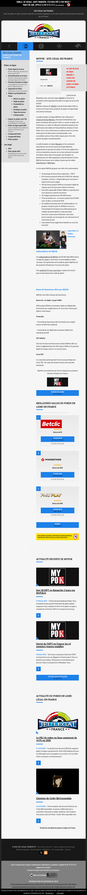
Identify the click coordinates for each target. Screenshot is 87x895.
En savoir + (50, 893)
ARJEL (61, 98)
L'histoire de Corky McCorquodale (54, 798)
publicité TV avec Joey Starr (50, 270)
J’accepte (60, 893)
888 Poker (51, 163)
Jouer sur (57, 439)
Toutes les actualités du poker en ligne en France (57, 828)
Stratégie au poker (20, 109)
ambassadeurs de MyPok (48, 257)
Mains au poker (19, 99)
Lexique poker (18, 115)
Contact (68, 849)
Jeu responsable (57, 849)
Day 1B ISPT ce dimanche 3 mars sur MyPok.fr (55, 591)
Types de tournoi (19, 112)
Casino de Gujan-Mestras (45, 120)
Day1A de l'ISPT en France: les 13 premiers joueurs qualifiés (53, 645)
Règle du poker (18, 101)
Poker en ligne (58, 393)
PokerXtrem (40, 163)
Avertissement (35, 849)
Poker (58, 525)
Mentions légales (22, 849)
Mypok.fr (58, 144)
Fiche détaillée (57, 444)
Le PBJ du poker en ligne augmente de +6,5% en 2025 (56, 739)
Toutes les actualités (58, 678)
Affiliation (46, 849)
